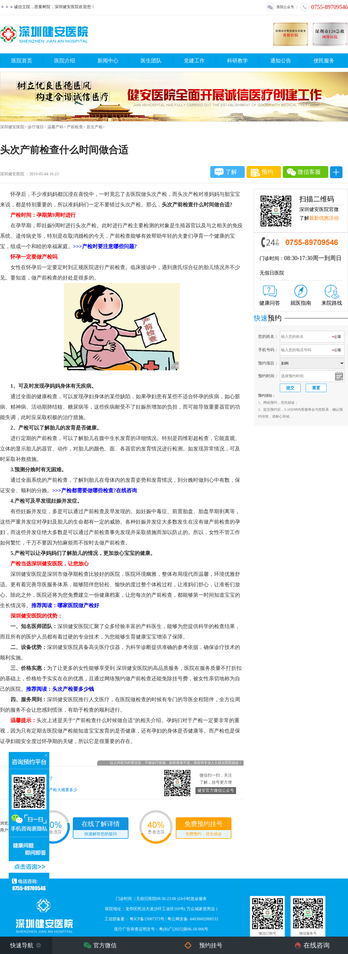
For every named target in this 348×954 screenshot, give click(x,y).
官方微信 (105, 945)
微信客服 (304, 172)
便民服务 (323, 61)
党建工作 (194, 61)
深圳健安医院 (12, 127)
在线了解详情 (100, 829)
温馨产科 (55, 127)
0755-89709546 (324, 7)
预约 (262, 172)
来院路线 (331, 295)
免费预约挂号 (203, 829)
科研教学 (237, 61)
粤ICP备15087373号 (147, 919)
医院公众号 (280, 7)
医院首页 (21, 61)
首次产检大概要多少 (59, 790)
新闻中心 (107, 61)
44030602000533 (204, 919)
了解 (226, 172)
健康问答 (269, 296)
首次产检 (94, 127)
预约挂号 (210, 945)
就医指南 (300, 295)
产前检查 (75, 127)
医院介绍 (64, 61)
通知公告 (280, 61)
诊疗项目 (36, 127)
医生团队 (151, 61)
